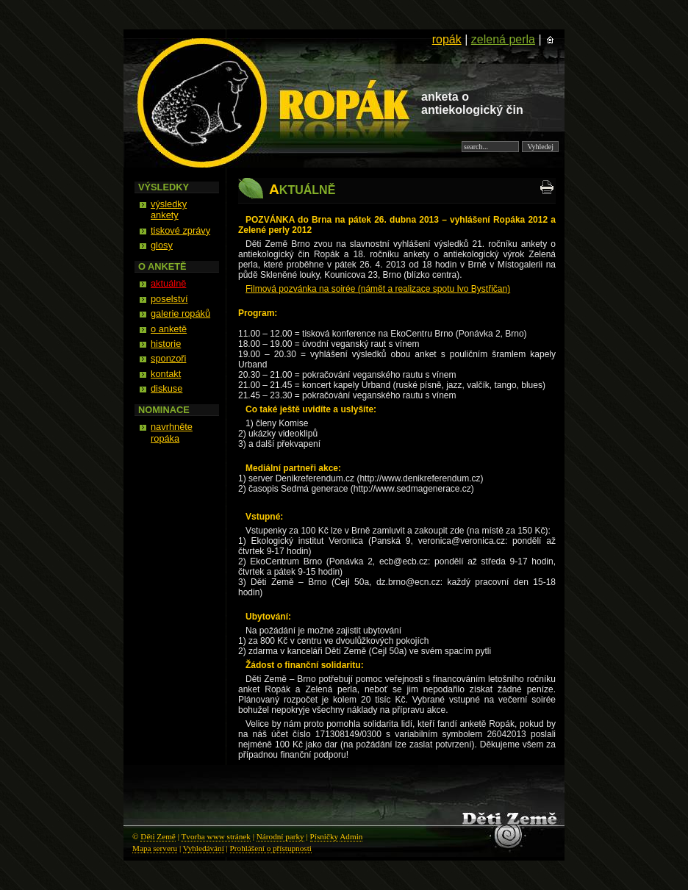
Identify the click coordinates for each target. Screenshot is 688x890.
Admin (351, 836)
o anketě (169, 328)
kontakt (166, 373)
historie (166, 343)
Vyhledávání (203, 848)
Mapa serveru (154, 848)
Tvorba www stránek (215, 836)
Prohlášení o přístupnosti (271, 848)
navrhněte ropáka (172, 432)
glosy (162, 245)
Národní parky (280, 836)
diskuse (166, 388)
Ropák (133, 33)
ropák (447, 39)
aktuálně (168, 283)
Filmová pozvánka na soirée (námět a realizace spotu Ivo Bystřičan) (378, 289)
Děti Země (158, 836)
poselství (169, 298)
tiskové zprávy (180, 230)
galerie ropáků (180, 313)
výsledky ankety (169, 209)
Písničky (324, 836)
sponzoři (168, 358)
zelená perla (503, 39)
